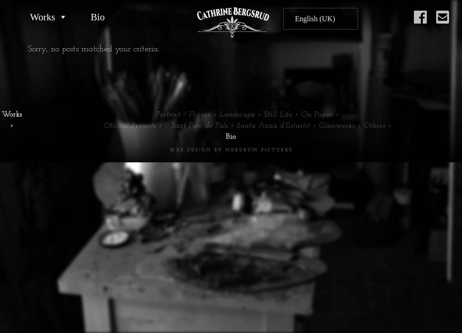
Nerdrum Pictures (259, 150)
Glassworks (337, 126)
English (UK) (315, 19)
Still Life (278, 114)
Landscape (237, 114)
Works (42, 17)
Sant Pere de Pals (199, 126)
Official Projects (129, 126)
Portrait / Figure (183, 114)
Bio (97, 17)
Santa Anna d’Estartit (273, 126)
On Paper (317, 114)
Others (374, 126)
